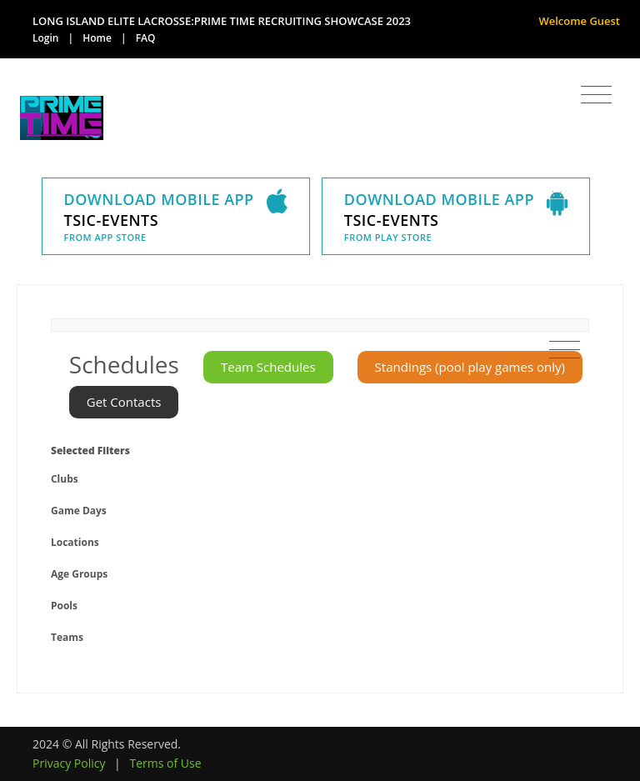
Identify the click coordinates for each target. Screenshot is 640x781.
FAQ (146, 38)
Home (97, 38)
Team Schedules (268, 366)
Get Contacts (124, 401)
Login (45, 38)
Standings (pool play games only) (470, 366)
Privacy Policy (68, 763)
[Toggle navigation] (596, 95)
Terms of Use (165, 763)
